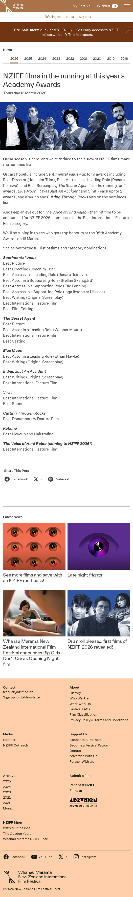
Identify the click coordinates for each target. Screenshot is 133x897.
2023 (7, 792)
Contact (9, 687)
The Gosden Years (17, 833)
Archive (9, 776)
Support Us (78, 734)
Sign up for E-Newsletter (22, 697)
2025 (7, 781)
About (74, 687)
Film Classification (83, 714)
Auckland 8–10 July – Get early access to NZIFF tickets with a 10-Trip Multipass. (66, 32)
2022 (7, 797)
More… (8, 808)
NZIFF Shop (12, 822)
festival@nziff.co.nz (18, 692)
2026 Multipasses (16, 828)
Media (8, 734)
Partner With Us (82, 761)
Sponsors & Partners (86, 740)
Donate (75, 751)
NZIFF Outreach (15, 745)
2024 (7, 787)
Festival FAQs (80, 709)
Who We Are (79, 698)
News (7, 50)
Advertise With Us (83, 756)
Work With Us (80, 704)
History (75, 693)
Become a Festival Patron (89, 745)
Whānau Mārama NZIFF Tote (25, 839)
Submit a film (80, 776)
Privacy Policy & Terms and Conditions (99, 720)
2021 (6, 803)
